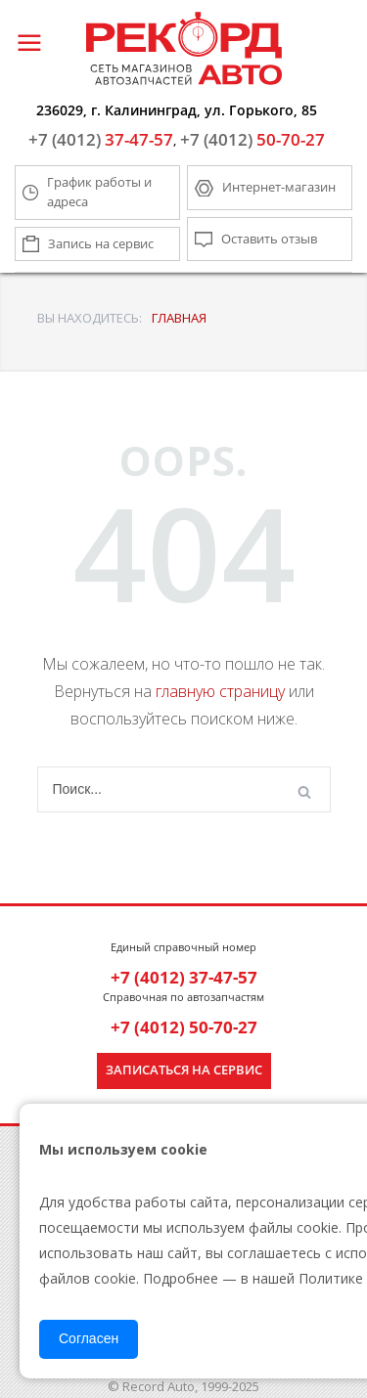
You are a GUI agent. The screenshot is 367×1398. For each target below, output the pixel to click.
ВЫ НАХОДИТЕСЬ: (89, 318)
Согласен (88, 1338)
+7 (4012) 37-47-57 (184, 977)
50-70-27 (252, 139)
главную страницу (220, 691)
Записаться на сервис (184, 1070)
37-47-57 (100, 139)
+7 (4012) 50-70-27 (184, 1027)
